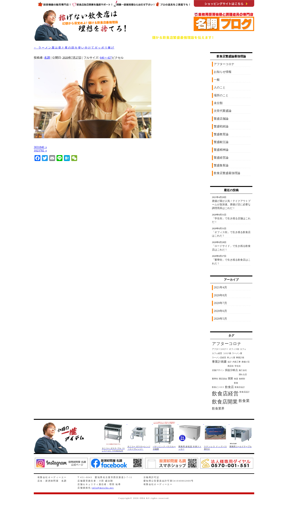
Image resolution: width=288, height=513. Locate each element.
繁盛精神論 (221, 149)
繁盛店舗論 (221, 118)
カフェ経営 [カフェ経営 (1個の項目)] (217, 353)
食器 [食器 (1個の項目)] (236, 379)
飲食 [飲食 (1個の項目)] (236, 383)
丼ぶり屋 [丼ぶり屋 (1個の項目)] (231, 358)
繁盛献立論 (221, 142)
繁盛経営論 (221, 157)
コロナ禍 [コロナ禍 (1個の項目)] (227, 353)
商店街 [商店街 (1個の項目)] (231, 366)
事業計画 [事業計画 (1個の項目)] (240, 358)
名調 (47, 57)
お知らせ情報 (222, 71)
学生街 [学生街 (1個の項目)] (238, 366)
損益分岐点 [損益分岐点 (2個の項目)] (231, 370)
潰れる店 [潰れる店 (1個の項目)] (243, 374)
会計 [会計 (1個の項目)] (230, 362)
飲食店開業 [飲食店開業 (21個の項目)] (225, 402)
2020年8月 (220, 295)
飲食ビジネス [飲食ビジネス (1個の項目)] (218, 387)
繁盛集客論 (221, 165)
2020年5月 (220, 318)
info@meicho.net (103, 488)
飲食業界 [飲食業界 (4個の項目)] (218, 408)
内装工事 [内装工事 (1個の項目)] (237, 362)
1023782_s (40, 150)
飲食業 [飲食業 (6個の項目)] (244, 401)
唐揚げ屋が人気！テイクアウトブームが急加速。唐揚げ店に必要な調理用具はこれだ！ (231, 205)
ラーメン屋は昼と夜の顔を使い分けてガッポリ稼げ (74, 47)
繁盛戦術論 (221, 126)
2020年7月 (220, 303)
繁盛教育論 (221, 134)
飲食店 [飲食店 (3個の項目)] (229, 387)
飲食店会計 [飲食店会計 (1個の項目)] (240, 387)
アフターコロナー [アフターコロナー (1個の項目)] (220, 349)
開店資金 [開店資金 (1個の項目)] (223, 379)
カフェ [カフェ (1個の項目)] (243, 349)
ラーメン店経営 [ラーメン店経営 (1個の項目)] (219, 358)
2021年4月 (220, 287)
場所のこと (221, 95)
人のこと (220, 87)
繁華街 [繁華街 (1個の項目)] (215, 379)
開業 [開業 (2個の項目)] (230, 378)
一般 (217, 79)
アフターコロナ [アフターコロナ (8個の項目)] (226, 344)
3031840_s (40, 147)
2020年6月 (220, 310)
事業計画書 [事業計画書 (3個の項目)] (219, 361)
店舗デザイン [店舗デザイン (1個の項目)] (218, 370)
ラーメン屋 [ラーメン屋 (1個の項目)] (237, 353)
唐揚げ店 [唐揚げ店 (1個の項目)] (246, 362)
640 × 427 (106, 57)
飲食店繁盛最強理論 (227, 173)
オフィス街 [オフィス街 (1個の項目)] (234, 349)
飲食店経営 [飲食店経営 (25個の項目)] (225, 393)
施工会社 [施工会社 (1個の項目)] (243, 370)
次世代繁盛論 (222, 110)
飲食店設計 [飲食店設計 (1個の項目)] (245, 392)
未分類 (218, 103)
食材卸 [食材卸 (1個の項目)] (242, 379)
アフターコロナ (224, 64)
